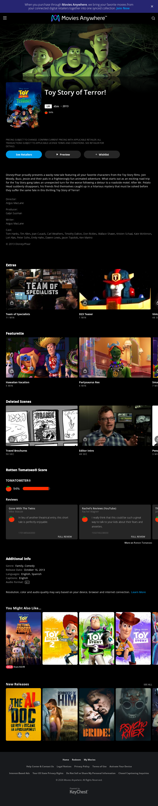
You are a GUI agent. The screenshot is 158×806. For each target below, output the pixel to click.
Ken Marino (85, 237)
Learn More (138, 592)
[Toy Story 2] (60, 638)
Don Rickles (90, 233)
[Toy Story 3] (96, 638)
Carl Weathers (55, 233)
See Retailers (24, 154)
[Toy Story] (133, 638)
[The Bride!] (96, 714)
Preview (63, 154)
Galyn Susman (14, 213)
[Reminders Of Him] (60, 714)
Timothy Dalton (73, 233)
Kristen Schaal (124, 233)
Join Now (123, 8)
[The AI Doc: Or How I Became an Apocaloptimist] (23, 714)
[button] (42, 289)
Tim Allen (25, 233)
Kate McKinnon (142, 233)
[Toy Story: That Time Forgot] (23, 640)
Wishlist (102, 154)
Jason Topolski (70, 237)
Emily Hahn (37, 237)
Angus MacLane (15, 203)
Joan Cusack (39, 233)
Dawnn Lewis (52, 237)
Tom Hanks (12, 233)
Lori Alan (11, 237)
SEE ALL (148, 684)
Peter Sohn (23, 237)
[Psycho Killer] (133, 714)
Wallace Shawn (106, 233)
